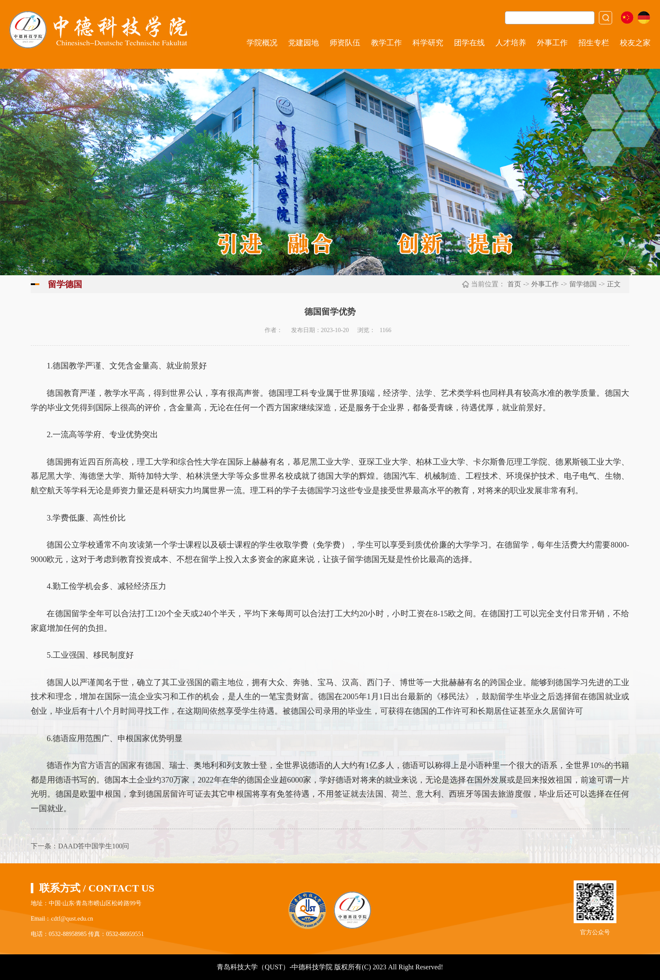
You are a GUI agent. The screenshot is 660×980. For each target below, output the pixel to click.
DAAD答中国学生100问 (93, 846)
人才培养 (510, 42)
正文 (614, 284)
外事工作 (552, 42)
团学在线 (469, 42)
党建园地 (303, 42)
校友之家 (635, 42)
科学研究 (427, 42)
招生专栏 (593, 42)
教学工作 (386, 42)
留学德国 (583, 284)
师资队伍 (345, 42)
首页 (514, 284)
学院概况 (262, 42)
